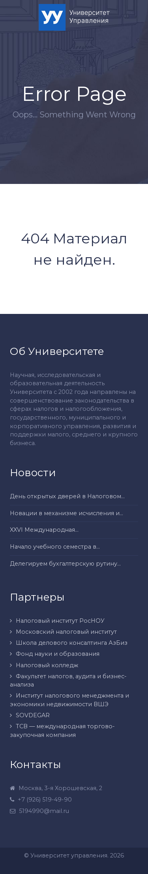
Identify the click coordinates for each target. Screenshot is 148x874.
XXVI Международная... (44, 529)
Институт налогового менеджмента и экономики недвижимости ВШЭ (69, 700)
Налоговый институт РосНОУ (60, 620)
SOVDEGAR (33, 715)
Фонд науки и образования (57, 653)
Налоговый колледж (47, 665)
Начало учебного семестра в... (55, 546)
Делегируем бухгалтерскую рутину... (65, 563)
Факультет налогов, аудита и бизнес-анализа (68, 680)
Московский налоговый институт (66, 631)
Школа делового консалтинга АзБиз (71, 642)
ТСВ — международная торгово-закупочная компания (62, 731)
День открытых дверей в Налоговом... (67, 496)
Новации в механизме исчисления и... (66, 513)
